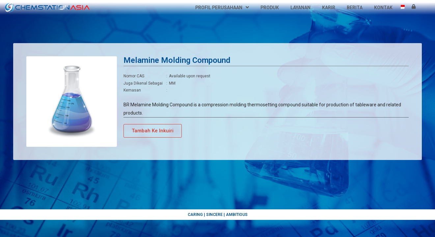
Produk (269, 7)
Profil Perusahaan (222, 8)
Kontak (383, 7)
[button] (152, 138)
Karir (328, 7)
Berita (355, 7)
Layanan (300, 7)
